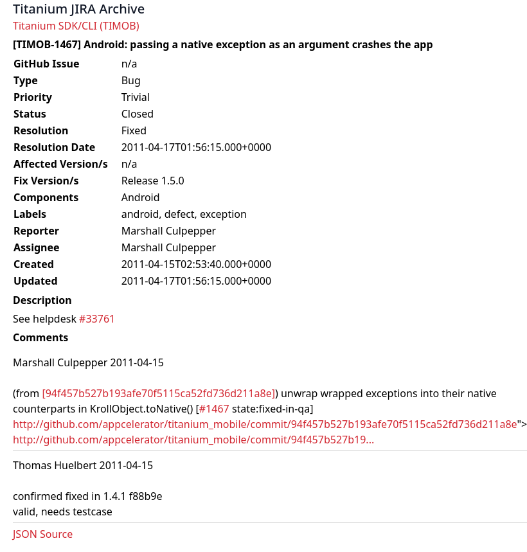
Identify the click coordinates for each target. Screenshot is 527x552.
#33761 (97, 319)
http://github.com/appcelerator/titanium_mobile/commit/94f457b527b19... (193, 439)
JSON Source (43, 534)
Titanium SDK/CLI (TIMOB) (76, 26)
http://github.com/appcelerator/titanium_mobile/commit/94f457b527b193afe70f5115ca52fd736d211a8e (265, 424)
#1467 (214, 409)
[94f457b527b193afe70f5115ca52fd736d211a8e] (158, 393)
